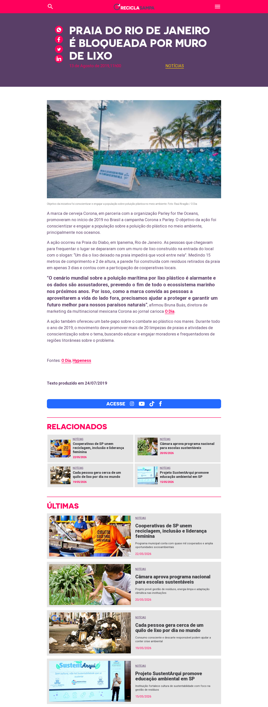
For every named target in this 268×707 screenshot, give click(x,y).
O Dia (169, 311)
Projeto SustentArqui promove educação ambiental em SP (184, 475)
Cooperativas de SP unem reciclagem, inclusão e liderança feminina (98, 448)
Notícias (174, 65)
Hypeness (82, 360)
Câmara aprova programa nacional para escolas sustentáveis (187, 446)
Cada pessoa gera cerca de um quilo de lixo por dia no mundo (97, 475)
